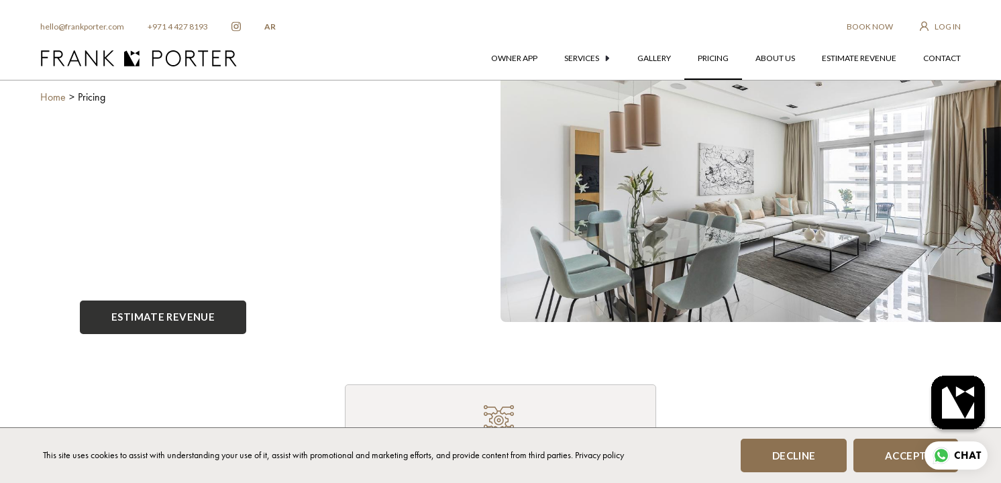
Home (53, 97)
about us (775, 58)
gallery (654, 58)
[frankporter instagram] (236, 27)
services (587, 58)
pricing (713, 58)
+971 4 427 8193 (178, 26)
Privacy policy (599, 455)
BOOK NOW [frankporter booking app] (870, 26)
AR (270, 26)
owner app (514, 58)
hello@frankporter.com (82, 26)
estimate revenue (859, 58)
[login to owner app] (940, 27)
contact (942, 58)
